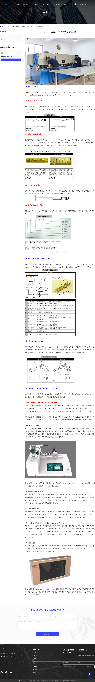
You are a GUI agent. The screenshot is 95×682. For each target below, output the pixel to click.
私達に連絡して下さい (61, 4)
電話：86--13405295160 (8, 654)
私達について (46, 4)
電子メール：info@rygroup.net (9, 656)
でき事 (74, 4)
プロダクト (26, 4)
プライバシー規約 (23, 680)
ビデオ (35, 4)
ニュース (7, 26)
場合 (2, 39)
